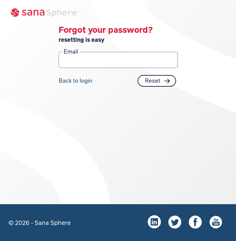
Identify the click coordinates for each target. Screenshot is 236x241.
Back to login (75, 80)
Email (71, 51)
